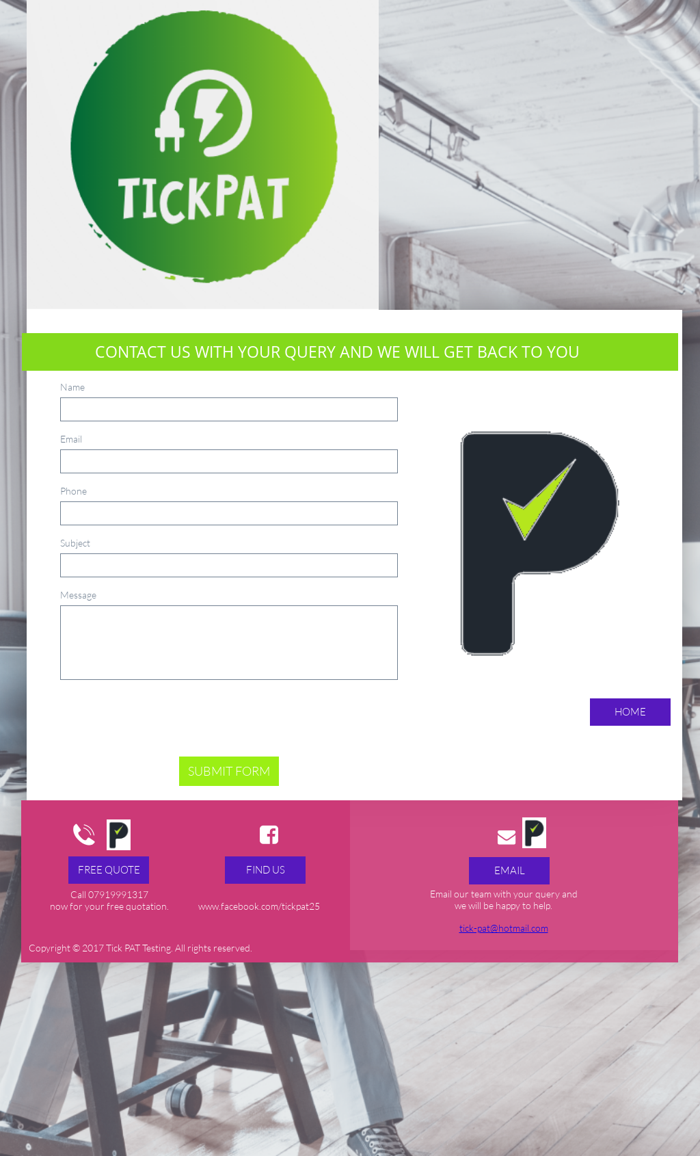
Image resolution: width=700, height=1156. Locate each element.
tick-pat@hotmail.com (503, 928)
